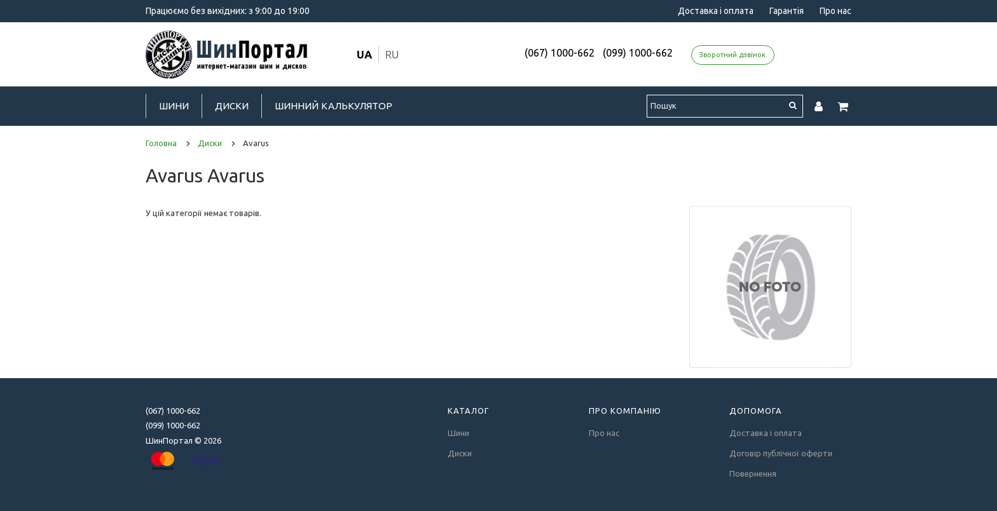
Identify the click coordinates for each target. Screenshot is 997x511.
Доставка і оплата (715, 11)
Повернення (752, 473)
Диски (232, 105)
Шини (174, 105)
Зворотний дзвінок (732, 54)
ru (392, 54)
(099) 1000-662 (638, 52)
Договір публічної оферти (780, 453)
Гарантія (786, 11)
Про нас (835, 11)
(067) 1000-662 (560, 52)
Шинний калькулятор (333, 105)
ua (364, 54)
